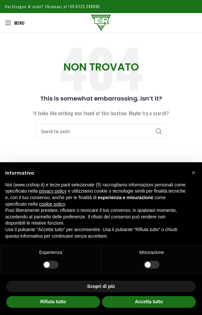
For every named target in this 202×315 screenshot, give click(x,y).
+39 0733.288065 (83, 6)
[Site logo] (101, 22)
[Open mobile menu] (15, 22)
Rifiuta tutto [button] (53, 301)
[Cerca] (101, 131)
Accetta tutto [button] (149, 301)
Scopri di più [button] (101, 286)
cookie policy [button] (52, 204)
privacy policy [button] (53, 191)
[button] (193, 172)
